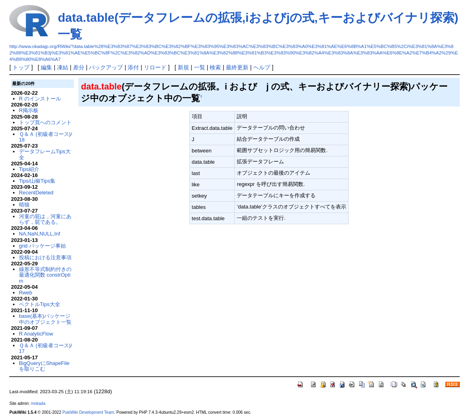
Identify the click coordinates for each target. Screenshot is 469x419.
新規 (183, 67)
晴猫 (24, 205)
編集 (46, 67)
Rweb (25, 293)
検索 (215, 67)
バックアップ (106, 67)
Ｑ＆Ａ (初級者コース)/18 (45, 137)
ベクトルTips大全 (39, 304)
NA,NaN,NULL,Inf (39, 234)
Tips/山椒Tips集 (37, 181)
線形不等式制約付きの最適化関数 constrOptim (45, 275)
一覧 (199, 67)
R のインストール (40, 99)
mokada (38, 403)
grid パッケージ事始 (42, 246)
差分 (78, 67)
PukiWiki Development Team (88, 412)
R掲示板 (28, 110)
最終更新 (237, 67)
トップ (21, 67)
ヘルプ (261, 67)
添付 (133, 67)
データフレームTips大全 (45, 154)
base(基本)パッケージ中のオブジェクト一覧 (45, 319)
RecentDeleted (36, 193)
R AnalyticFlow (36, 334)
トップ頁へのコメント (45, 122)
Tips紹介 (29, 169)
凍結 (62, 67)
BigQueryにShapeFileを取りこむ (44, 366)
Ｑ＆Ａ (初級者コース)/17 (45, 348)
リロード (155, 67)
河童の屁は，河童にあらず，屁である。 (45, 219)
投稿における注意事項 (45, 257)
